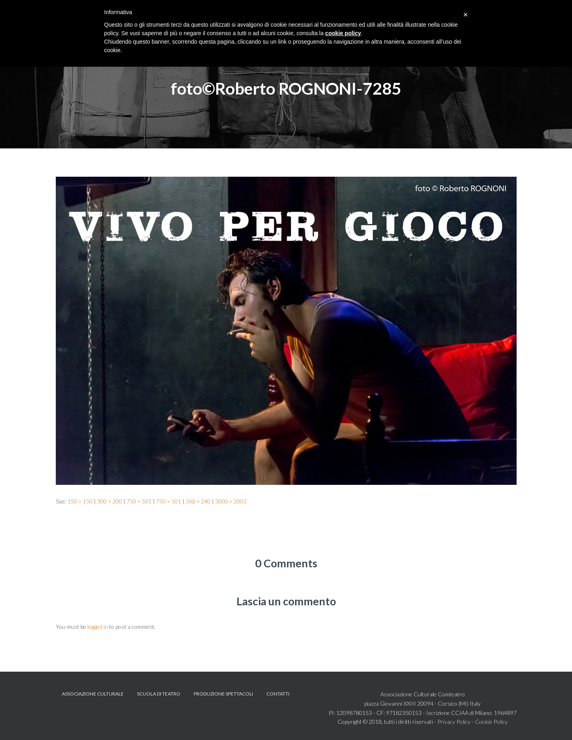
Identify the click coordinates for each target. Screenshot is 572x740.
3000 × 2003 (231, 501)
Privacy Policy (454, 721)
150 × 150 (80, 501)
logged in (97, 626)
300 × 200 (109, 501)
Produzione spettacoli (223, 694)
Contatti (277, 694)
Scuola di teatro (158, 694)
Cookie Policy (491, 721)
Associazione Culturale (93, 694)
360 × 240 (198, 501)
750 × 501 (139, 501)
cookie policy (343, 33)
